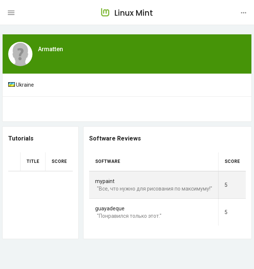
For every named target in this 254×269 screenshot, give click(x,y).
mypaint (105, 181)
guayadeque (110, 208)
